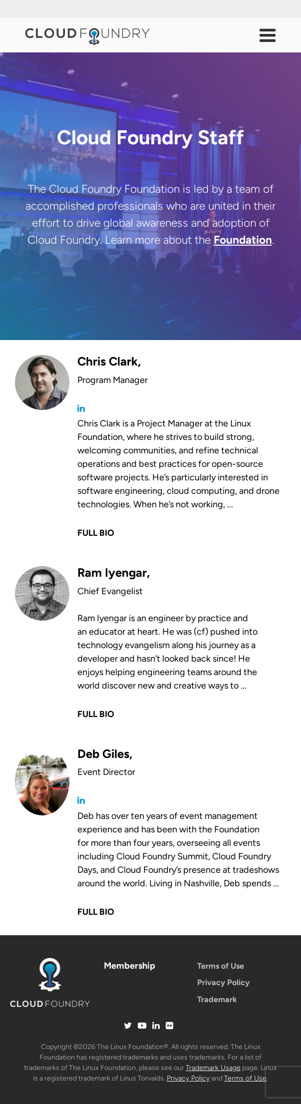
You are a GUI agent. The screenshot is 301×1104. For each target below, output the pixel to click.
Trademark (217, 999)
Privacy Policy (223, 982)
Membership (129, 965)
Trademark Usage (213, 1068)
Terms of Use (220, 966)
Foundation (243, 240)
